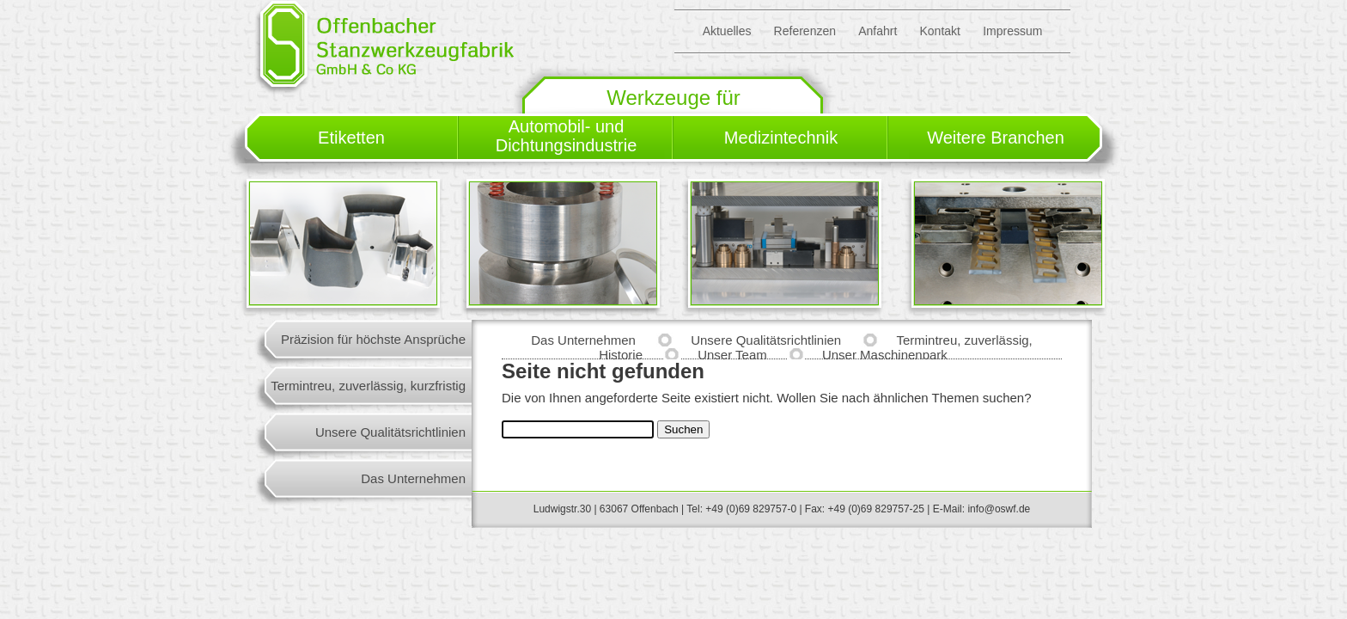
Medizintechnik (781, 137)
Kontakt (939, 31)
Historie (621, 354)
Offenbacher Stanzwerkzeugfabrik (384, 47)
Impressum (1012, 31)
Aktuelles (727, 31)
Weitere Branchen (995, 137)
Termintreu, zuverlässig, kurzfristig (368, 385)
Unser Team (732, 354)
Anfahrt (877, 31)
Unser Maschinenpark (885, 354)
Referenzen (805, 31)
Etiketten (351, 137)
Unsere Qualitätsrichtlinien (390, 432)
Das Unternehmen (413, 478)
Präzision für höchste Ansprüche (373, 339)
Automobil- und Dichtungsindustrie (566, 136)
